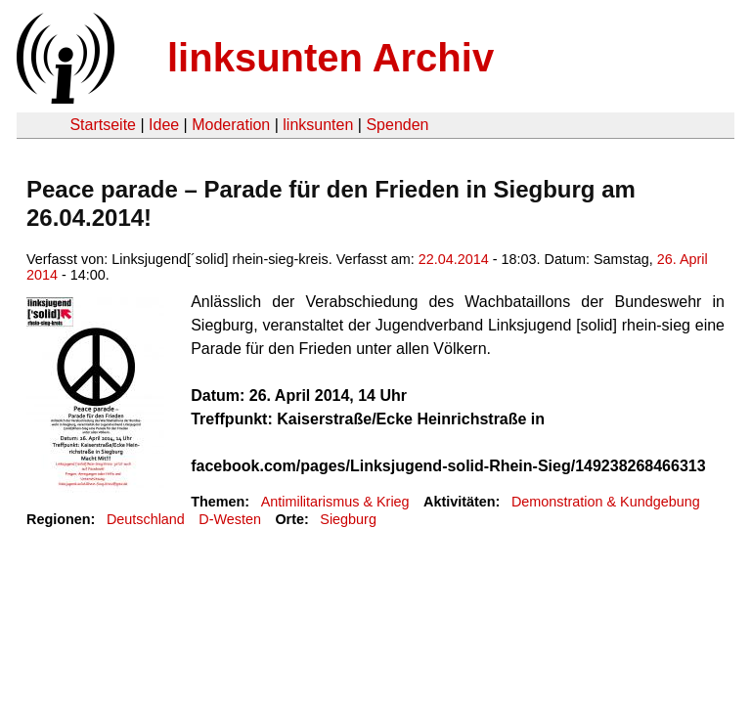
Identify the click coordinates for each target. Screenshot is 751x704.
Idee (164, 124)
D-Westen (230, 519)
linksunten (318, 124)
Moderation (231, 124)
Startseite (102, 124)
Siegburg (348, 519)
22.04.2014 (454, 259)
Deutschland (146, 519)
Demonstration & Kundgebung (605, 501)
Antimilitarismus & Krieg (335, 501)
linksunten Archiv (330, 57)
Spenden (397, 124)
